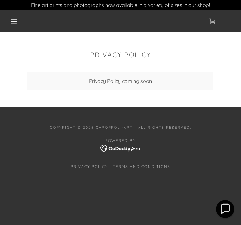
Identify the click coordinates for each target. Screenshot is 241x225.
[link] (212, 21)
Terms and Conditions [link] (141, 166)
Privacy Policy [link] (89, 166)
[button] (13, 21)
